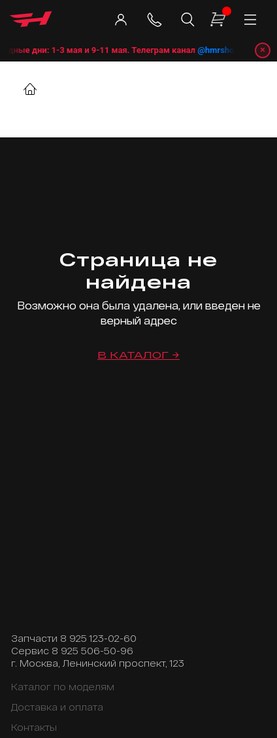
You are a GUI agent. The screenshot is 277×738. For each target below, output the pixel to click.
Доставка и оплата (57, 706)
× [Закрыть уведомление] (262, 50)
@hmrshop (226, 50)
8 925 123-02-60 (98, 638)
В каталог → (138, 355)
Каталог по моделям (62, 686)
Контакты (34, 727)
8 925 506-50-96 (92, 650)
